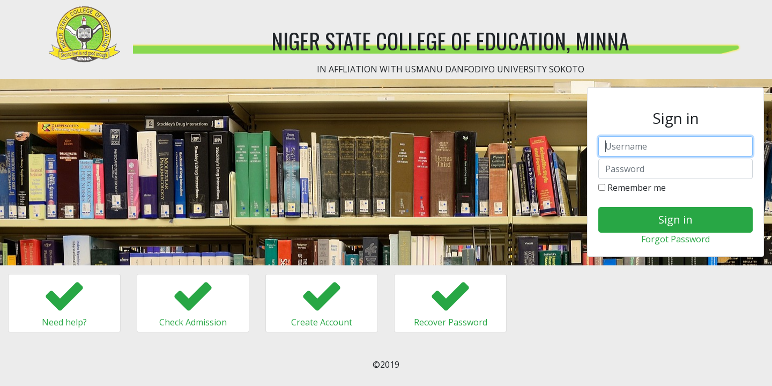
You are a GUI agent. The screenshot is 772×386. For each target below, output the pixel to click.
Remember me (632, 188)
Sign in (675, 219)
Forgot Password (675, 239)
